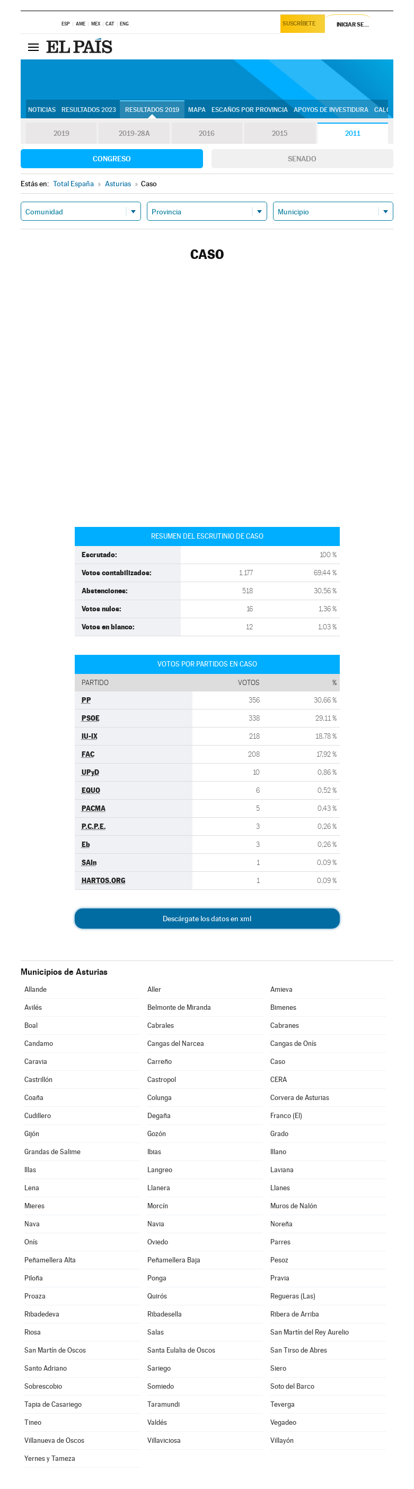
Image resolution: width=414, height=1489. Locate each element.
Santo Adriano (45, 1368)
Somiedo (160, 1386)
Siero (278, 1368)
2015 (279, 133)
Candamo (38, 1044)
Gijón (31, 1134)
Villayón (282, 1440)
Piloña (33, 1278)
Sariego (159, 1368)
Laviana (282, 1170)
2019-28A (134, 133)
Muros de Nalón (293, 1206)
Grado (279, 1134)
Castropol (161, 1080)
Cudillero (37, 1116)
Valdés (157, 1422)
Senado (302, 158)
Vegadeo (283, 1422)
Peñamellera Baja (173, 1260)
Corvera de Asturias (299, 1098)
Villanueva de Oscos (54, 1440)
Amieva (281, 989)
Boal (31, 1025)
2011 (353, 133)
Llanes (280, 1188)
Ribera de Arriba (294, 1314)
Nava (32, 1224)
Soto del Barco (292, 1386)
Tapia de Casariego (53, 1404)
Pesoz (279, 1260)
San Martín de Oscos (55, 1350)
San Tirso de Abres (298, 1350)
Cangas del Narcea (175, 1044)
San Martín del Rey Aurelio (309, 1332)
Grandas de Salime (52, 1152)
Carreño (159, 1062)
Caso (277, 1062)
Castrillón (38, 1080)
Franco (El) (286, 1116)
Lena (31, 1188)
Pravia (279, 1278)
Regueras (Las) (292, 1296)
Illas (30, 1170)
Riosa (32, 1332)
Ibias (154, 1152)
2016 (206, 133)
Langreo (159, 1170)
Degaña (159, 1116)
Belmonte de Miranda (179, 1007)
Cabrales (160, 1025)
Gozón (156, 1134)
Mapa (197, 110)
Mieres (34, 1206)
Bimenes (283, 1007)
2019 (61, 133)
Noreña (281, 1224)
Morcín (157, 1206)
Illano (278, 1152)
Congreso (112, 158)
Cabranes (284, 1025)
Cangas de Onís (293, 1044)
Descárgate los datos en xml (207, 918)
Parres (280, 1242)
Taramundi (163, 1404)
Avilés (33, 1007)
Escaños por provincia (250, 110)
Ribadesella (164, 1314)
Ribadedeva (41, 1314)
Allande (35, 989)
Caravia (35, 1062)
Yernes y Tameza (49, 1458)
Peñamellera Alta (50, 1260)
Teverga (282, 1404)
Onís (31, 1242)
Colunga (159, 1098)
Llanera (158, 1188)
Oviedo (157, 1242)
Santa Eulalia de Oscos (181, 1350)
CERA (278, 1080)
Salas (155, 1332)
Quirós (157, 1296)
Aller (154, 989)
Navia (155, 1224)
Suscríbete (301, 24)
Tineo (32, 1422)
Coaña (33, 1098)
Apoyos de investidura (331, 110)
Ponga (156, 1278)
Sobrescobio (43, 1386)
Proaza (35, 1296)
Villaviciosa (164, 1440)
